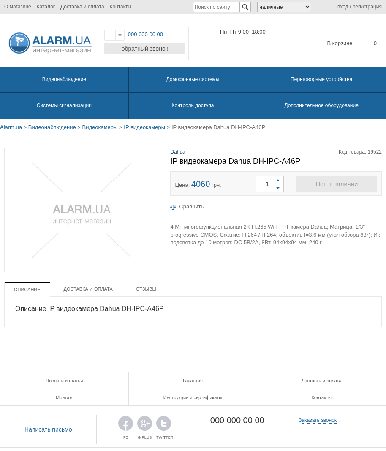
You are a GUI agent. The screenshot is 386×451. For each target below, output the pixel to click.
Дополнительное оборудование (321, 105)
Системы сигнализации (64, 105)
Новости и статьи (64, 380)
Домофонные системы (193, 79)
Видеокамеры (100, 127)
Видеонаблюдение (64, 79)
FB (125, 425)
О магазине (17, 7)
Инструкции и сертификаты (192, 397)
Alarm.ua (11, 127)
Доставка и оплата (82, 7)
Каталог (46, 7)
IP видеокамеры (144, 127)
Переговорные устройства (321, 79)
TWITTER (163, 425)
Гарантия (193, 380)
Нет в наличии (336, 183)
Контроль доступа (193, 105)
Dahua (177, 152)
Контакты (120, 7)
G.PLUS (144, 425)
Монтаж (64, 397)
